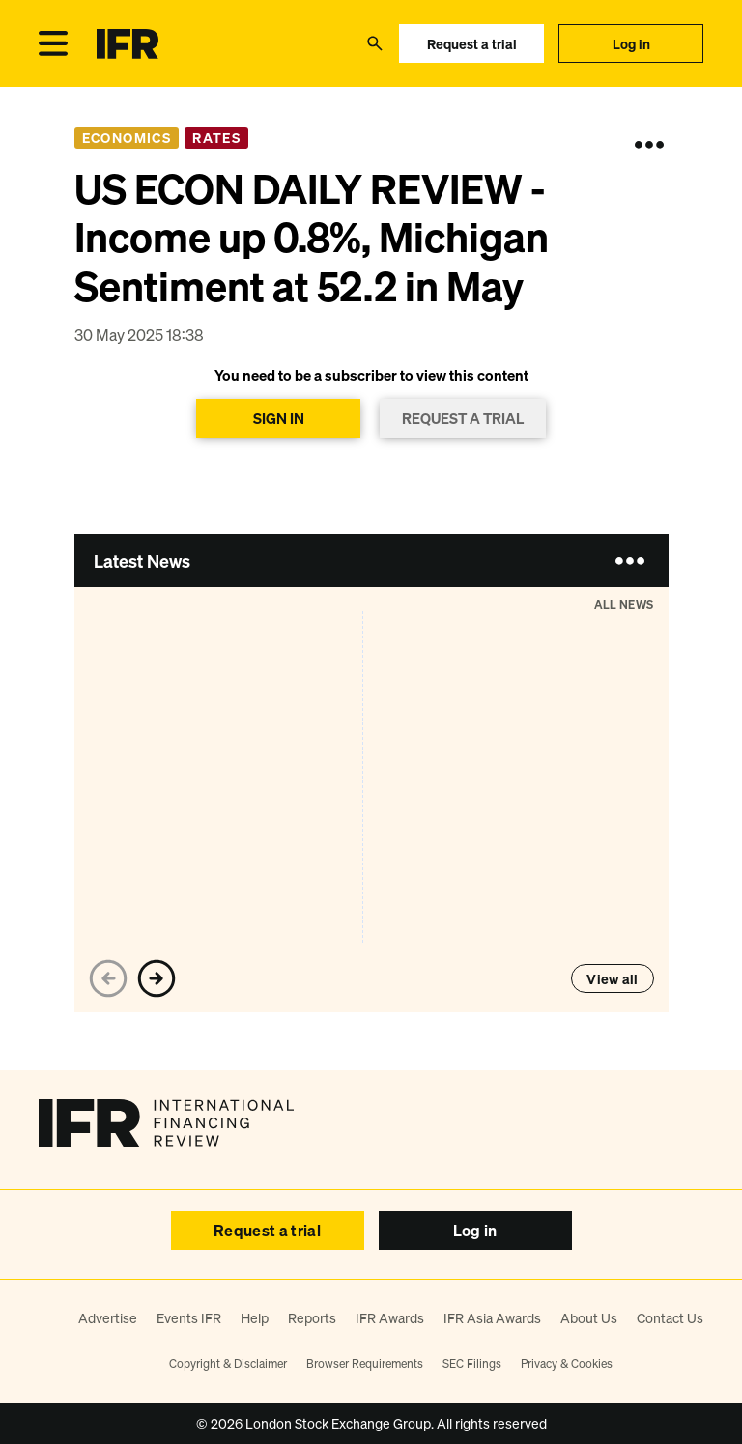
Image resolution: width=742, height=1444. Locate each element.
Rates (216, 137)
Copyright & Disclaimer (228, 1363)
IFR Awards (390, 1318)
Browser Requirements (364, 1363)
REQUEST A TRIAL (463, 418)
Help (255, 1318)
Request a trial (472, 44)
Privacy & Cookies (567, 1363)
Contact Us (670, 1318)
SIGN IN (278, 418)
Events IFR (189, 1318)
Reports (312, 1318)
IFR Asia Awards (492, 1318)
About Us (588, 1318)
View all (612, 979)
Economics (127, 137)
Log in (631, 44)
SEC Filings (471, 1363)
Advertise (107, 1318)
